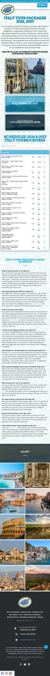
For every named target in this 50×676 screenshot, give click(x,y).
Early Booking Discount (25, 103)
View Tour (44, 156)
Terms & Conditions (12, 612)
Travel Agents (13, 614)
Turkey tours (14, 320)
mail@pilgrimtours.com (27, 640)
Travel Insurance (26, 612)
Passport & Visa (37, 612)
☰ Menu (42, 5)
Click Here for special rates (25, 121)
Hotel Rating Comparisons (28, 617)
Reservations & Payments (32, 614)
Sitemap (40, 617)
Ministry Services (12, 617)
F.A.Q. (21, 614)
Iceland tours (13, 427)
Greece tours (37, 304)
